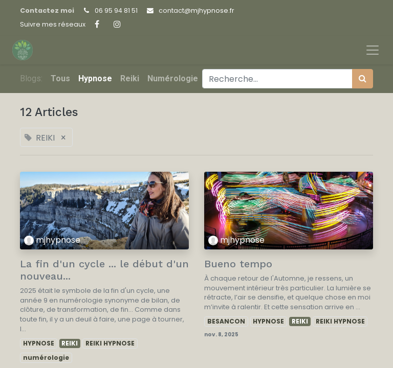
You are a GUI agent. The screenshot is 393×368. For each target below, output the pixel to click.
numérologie (46, 357)
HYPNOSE (38, 343)
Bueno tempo (238, 264)
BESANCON (226, 321)
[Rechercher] (362, 78)
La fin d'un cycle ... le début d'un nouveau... (104, 270)
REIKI (69, 343)
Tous (60, 78)
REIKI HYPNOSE (110, 343)
